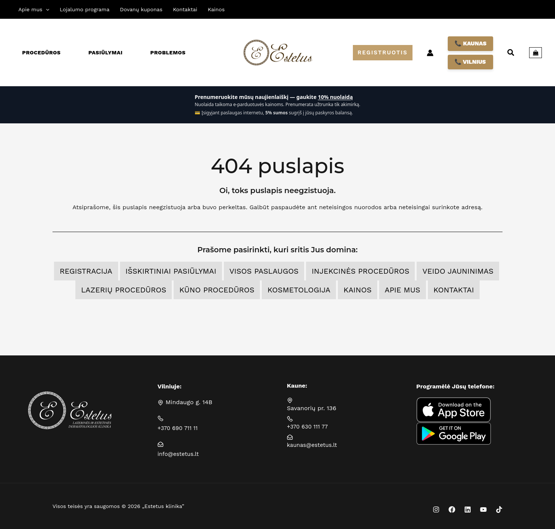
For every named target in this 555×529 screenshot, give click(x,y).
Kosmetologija (298, 289)
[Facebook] (451, 509)
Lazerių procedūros (123, 289)
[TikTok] (499, 509)
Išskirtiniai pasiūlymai (171, 271)
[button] (382, 52)
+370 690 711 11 (179, 428)
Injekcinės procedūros (360, 271)
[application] (45, 9)
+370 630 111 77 (309, 426)
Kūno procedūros (216, 289)
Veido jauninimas (457, 271)
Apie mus (402, 289)
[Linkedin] (467, 509)
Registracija (86, 271)
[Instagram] (436, 509)
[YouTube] (483, 509)
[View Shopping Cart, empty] (535, 52)
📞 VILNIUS (470, 61)
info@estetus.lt (180, 453)
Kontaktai (454, 289)
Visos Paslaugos (264, 271)
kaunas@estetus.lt (314, 444)
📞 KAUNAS (470, 43)
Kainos (358, 289)
